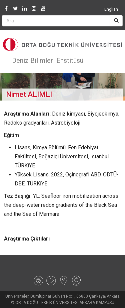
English (111, 9)
